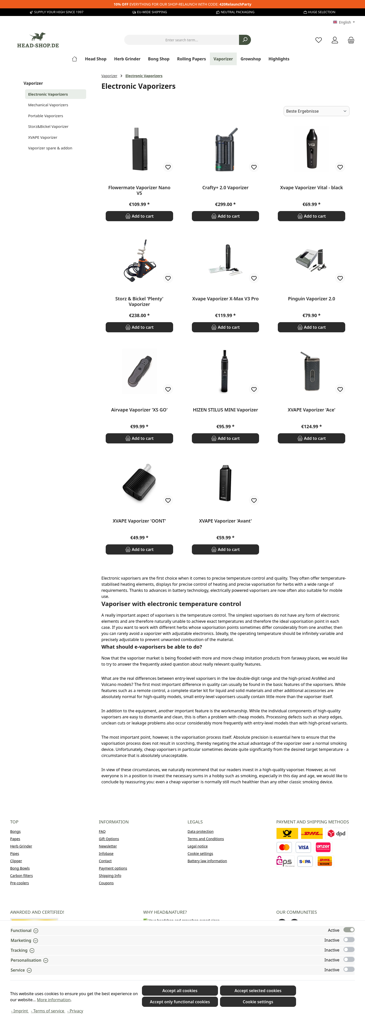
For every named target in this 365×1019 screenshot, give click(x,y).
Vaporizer (33, 83)
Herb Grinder (21, 846)
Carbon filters (21, 875)
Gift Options (109, 838)
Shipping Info (110, 875)
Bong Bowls (20, 868)
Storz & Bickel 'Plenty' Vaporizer (139, 301)
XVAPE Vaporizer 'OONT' (139, 521)
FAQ (102, 831)
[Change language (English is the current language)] (344, 22)
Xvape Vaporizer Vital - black (311, 188)
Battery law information (207, 860)
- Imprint (20, 1011)
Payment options (113, 868)
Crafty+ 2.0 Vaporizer (225, 188)
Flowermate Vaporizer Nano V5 (139, 190)
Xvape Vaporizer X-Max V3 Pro (225, 299)
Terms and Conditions (206, 838)
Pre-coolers (19, 882)
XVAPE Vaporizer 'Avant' (225, 521)
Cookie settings (200, 853)
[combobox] (181, 40)
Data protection (201, 831)
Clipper (16, 860)
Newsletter (108, 846)
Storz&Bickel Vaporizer (48, 126)
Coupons (106, 882)
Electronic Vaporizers (48, 94)
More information (53, 1000)
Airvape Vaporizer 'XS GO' (139, 410)
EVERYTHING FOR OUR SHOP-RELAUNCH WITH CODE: (182, 4)
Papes (15, 838)
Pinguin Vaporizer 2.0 (311, 299)
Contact (105, 860)
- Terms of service (48, 1011)
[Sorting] (317, 111)
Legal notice (198, 846)
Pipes (14, 853)
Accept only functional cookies (180, 1002)
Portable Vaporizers (45, 115)
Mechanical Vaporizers (48, 104)
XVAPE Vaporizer (42, 137)
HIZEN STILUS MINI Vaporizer (225, 410)
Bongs (15, 831)
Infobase (106, 853)
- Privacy (75, 1011)
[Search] (245, 40)
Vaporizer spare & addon (50, 147)
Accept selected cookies (257, 990)
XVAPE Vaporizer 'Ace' (311, 410)
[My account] (335, 40)
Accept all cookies (179, 990)
